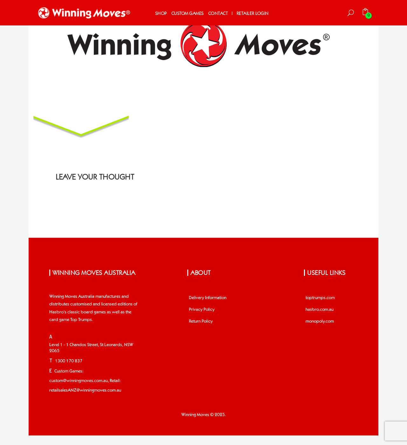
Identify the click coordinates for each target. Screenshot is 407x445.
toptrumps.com (320, 298)
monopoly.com (320, 321)
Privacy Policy (202, 309)
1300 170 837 (68, 361)
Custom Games (187, 13)
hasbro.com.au (320, 309)
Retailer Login (253, 13)
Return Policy (201, 321)
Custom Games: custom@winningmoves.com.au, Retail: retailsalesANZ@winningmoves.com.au (85, 380)
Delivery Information (207, 298)
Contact (218, 13)
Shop (161, 13)
